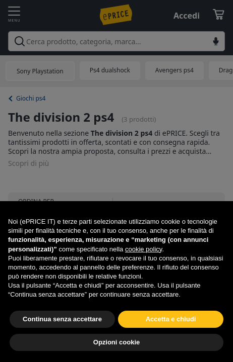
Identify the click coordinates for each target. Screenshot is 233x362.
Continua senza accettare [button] (62, 319)
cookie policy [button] (143, 249)
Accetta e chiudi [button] (171, 319)
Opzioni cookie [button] (116, 342)
